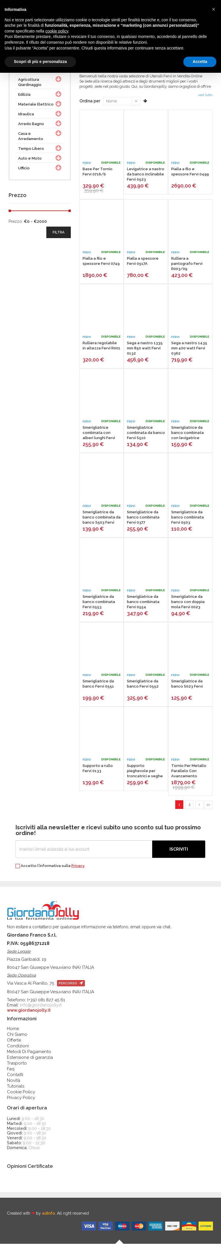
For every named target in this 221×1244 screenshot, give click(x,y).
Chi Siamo (17, 1034)
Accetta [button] (200, 61)
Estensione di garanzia (30, 1057)
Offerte (14, 1040)
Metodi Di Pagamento (29, 1051)
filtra (58, 232)
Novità (13, 1080)
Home (13, 1028)
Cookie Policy (21, 1092)
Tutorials (15, 1086)
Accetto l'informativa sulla (50, 866)
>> (208, 805)
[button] (213, 9)
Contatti (15, 1075)
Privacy (78, 866)
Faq (10, 1069)
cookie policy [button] (56, 31)
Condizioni (18, 1046)
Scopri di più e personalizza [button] (40, 61)
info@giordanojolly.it (41, 1005)
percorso (71, 983)
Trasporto (17, 1063)
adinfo (48, 1213)
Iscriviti (178, 849)
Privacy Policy (21, 1098)
